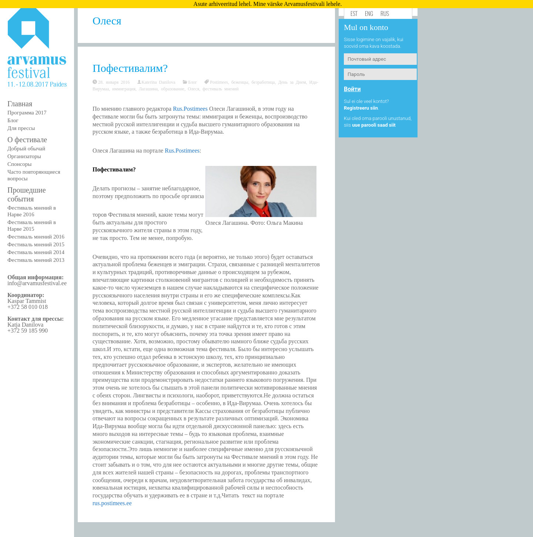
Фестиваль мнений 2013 (35, 260)
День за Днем (292, 82)
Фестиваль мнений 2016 (35, 237)
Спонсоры (19, 164)
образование (172, 88)
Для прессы (21, 128)
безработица (263, 82)
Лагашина (148, 88)
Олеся (193, 88)
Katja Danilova (25, 324)
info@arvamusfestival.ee (37, 283)
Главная (19, 104)
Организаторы (24, 156)
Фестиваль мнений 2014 (35, 252)
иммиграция (123, 88)
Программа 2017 (26, 113)
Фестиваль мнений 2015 (35, 244)
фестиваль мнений (220, 88)
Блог (13, 120)
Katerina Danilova (158, 82)
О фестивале (27, 140)
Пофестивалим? (130, 68)
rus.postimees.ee (112, 503)
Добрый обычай (26, 148)
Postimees (219, 82)
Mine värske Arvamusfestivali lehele (296, 4)
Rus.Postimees (190, 109)
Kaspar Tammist (26, 301)
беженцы (239, 82)
